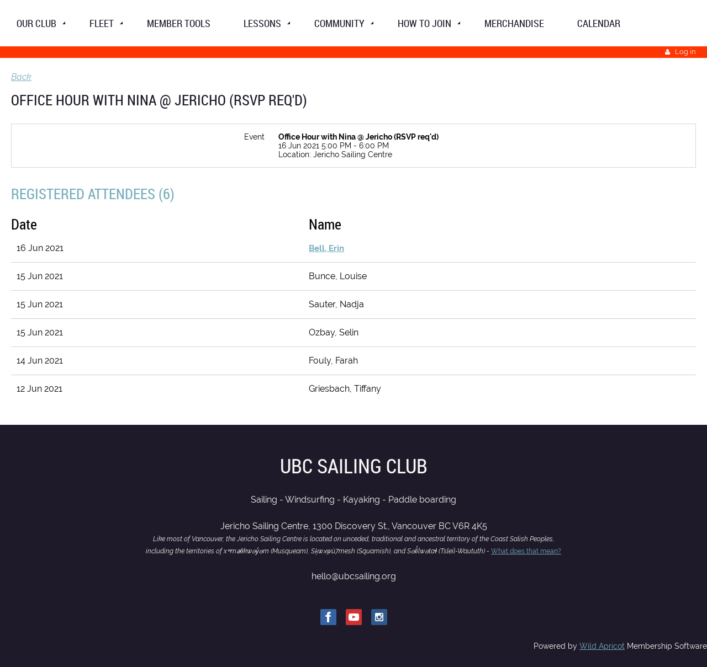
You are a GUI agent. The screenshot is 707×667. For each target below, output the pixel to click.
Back (21, 77)
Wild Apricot (602, 646)
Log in (685, 51)
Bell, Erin (326, 248)
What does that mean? (526, 551)
